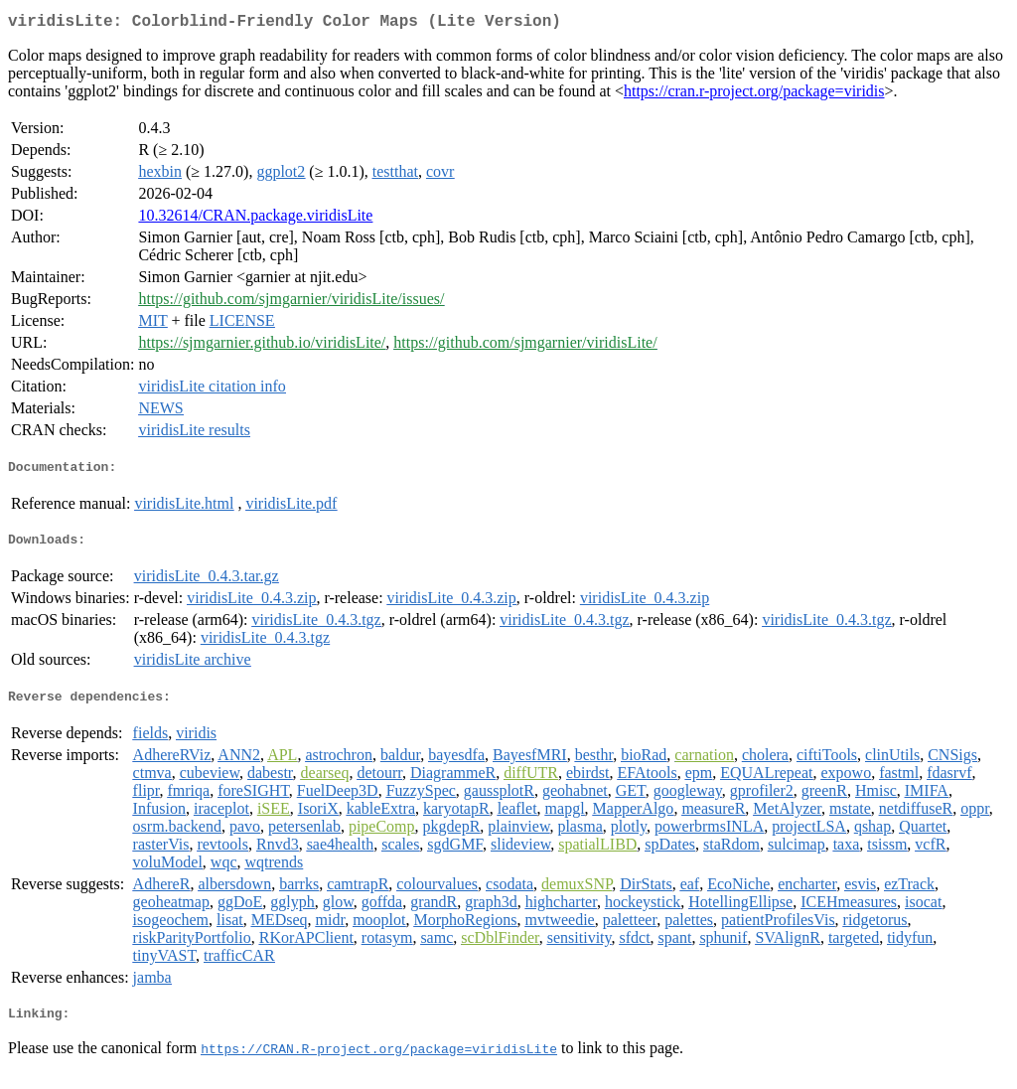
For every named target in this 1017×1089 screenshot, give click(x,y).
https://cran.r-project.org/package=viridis (754, 94)
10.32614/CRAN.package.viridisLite (255, 219)
